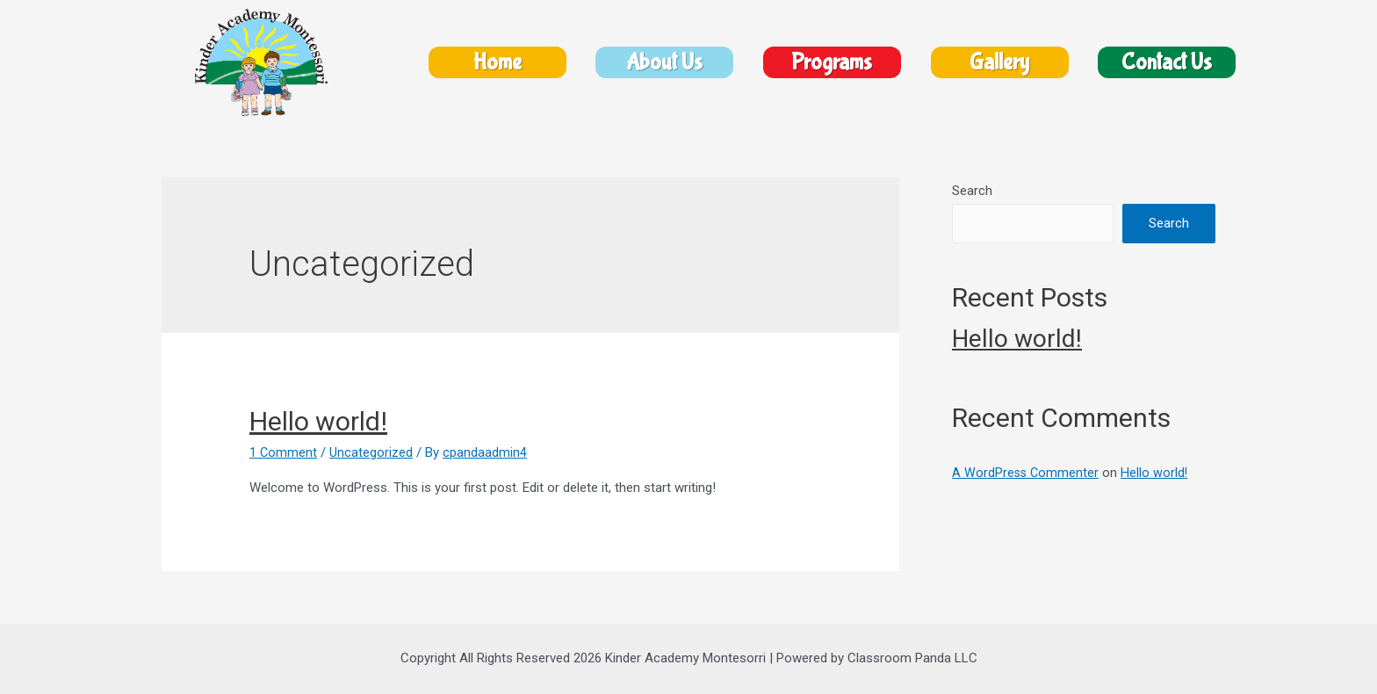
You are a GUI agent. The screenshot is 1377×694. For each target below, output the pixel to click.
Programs (831, 63)
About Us (664, 63)
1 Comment (283, 452)
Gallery (999, 63)
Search (972, 191)
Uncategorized (372, 452)
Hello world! (318, 421)
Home (497, 63)
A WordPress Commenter (1026, 473)
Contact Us (1166, 63)
